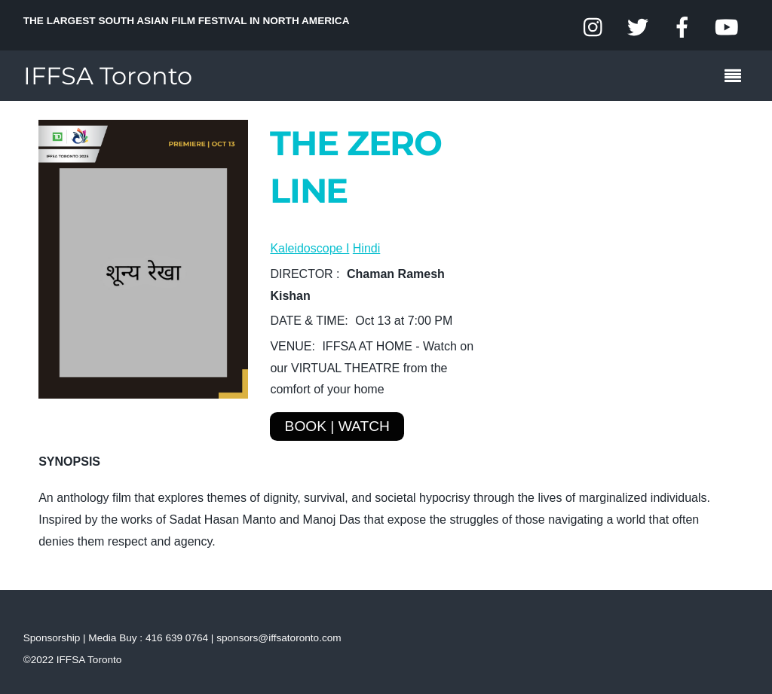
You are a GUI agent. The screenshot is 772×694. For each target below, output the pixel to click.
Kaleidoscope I (309, 248)
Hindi (366, 248)
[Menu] (737, 78)
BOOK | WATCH (337, 426)
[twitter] (638, 27)
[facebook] (682, 27)
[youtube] (726, 27)
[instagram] (594, 27)
